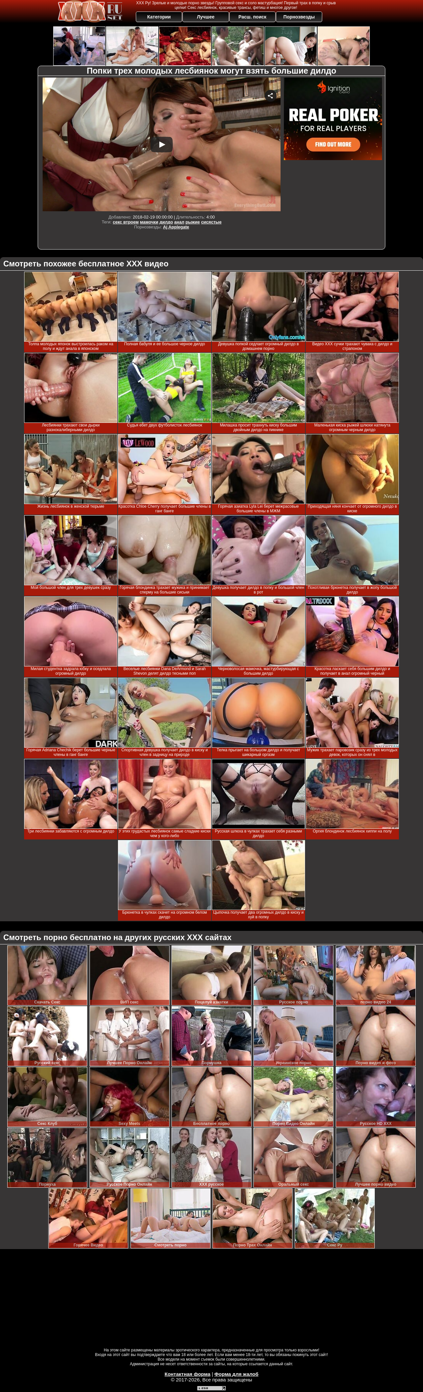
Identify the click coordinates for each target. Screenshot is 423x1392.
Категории (159, 16)
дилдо (166, 222)
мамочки (149, 222)
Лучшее (205, 16)
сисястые (211, 222)
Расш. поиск (252, 16)
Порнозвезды (299, 16)
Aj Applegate (176, 226)
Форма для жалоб (236, 1374)
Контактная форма (188, 1374)
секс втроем (125, 222)
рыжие (192, 222)
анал (179, 222)
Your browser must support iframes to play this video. (162, 144)
